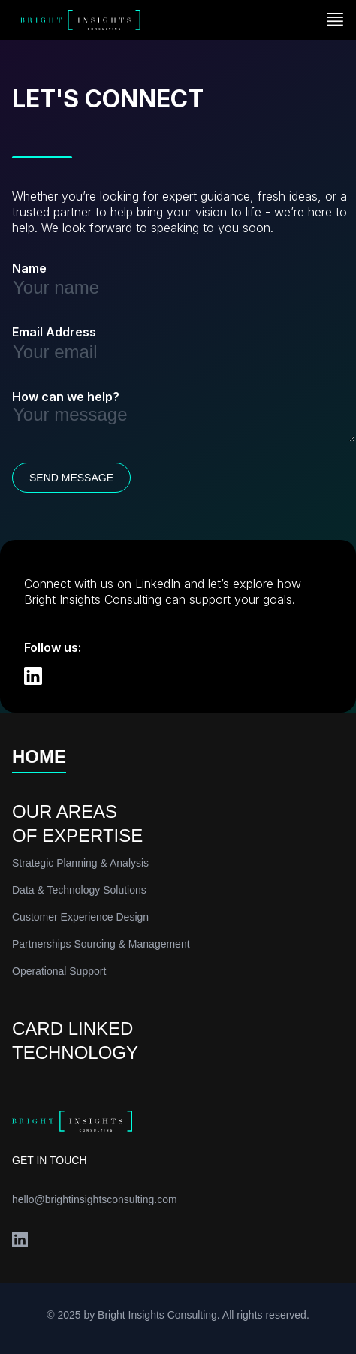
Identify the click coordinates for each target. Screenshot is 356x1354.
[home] (76, 20)
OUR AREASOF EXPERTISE (77, 823)
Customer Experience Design (80, 917)
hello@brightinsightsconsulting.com (94, 1199)
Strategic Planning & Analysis (80, 863)
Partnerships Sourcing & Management (101, 944)
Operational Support (59, 971)
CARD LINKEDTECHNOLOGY (75, 1040)
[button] (335, 20)
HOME (39, 758)
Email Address (54, 331)
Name (29, 268)
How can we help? (65, 396)
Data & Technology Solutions (79, 890)
